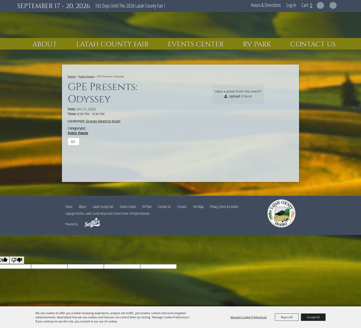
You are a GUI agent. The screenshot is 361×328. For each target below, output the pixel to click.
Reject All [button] (287, 317)
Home (69, 206)
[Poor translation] (16, 260)
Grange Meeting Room (103, 121)
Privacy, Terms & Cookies (224, 206)
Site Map (198, 206)
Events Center (196, 44)
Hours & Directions (266, 4)
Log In (291, 4)
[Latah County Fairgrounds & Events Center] (180, 25)
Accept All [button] (313, 317)
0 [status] (311, 4)
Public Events (86, 76)
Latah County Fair (112, 44)
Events (72, 76)
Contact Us (313, 44)
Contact (181, 206)
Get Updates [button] (333, 5)
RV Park (257, 44)
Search (320, 5)
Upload (234, 96)
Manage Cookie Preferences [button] (248, 317)
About (44, 44)
